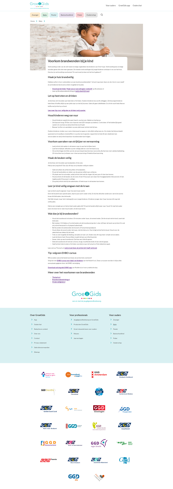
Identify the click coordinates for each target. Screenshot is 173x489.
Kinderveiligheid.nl (58, 282)
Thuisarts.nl (56, 277)
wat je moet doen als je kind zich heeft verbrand (81, 248)
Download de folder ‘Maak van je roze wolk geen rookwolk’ (72, 89)
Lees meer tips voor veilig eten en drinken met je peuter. (67, 110)
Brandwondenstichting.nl (61, 280)
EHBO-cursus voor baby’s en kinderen (70, 260)
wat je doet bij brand (82, 91)
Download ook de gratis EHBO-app (60, 267)
